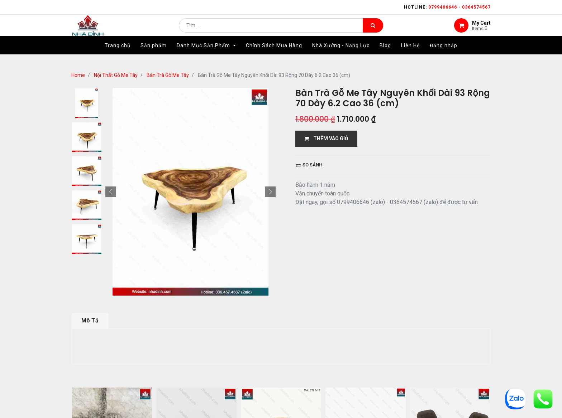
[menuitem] (117, 56)
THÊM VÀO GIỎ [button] (326, 138)
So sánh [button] (309, 164)
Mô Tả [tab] (90, 320)
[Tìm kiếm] (373, 31)
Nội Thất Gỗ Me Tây (116, 75)
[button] (110, 191)
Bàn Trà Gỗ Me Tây (168, 75)
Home (78, 75)
